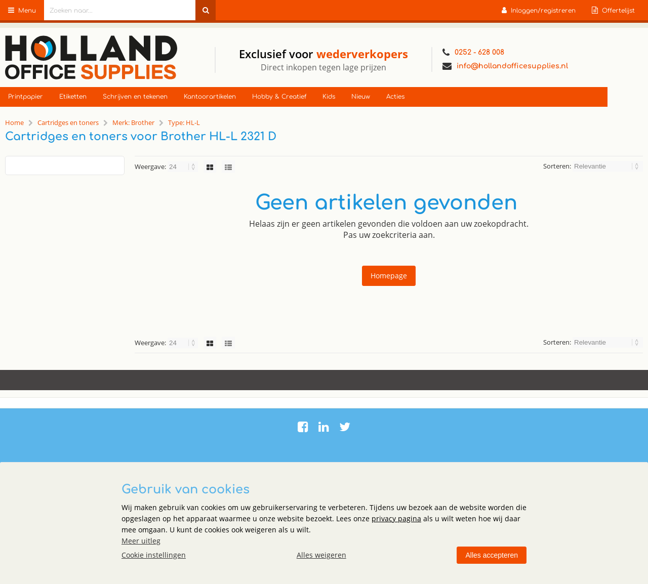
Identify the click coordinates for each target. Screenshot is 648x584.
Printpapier (25, 96)
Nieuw (360, 96)
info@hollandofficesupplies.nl (505, 66)
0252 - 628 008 (473, 52)
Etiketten (73, 96)
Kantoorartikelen (210, 96)
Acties (395, 96)
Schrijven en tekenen (135, 96)
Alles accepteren (491, 555)
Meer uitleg (141, 541)
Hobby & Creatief (279, 96)
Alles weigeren (321, 555)
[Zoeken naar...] (205, 10)
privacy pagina (396, 518)
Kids (328, 96)
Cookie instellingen (154, 555)
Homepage (389, 275)
